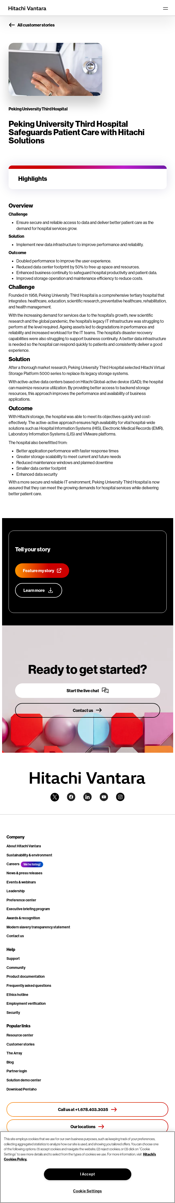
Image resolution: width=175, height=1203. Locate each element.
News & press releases (24, 873)
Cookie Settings (87, 1191)
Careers (13, 864)
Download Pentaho (22, 1089)
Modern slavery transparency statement (38, 927)
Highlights (32, 178)
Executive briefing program (28, 909)
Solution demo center (24, 1080)
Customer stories (21, 1044)
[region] (87, 1167)
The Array (14, 1053)
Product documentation (26, 976)
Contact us (15, 936)
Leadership (16, 891)
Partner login (17, 1071)
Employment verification (26, 1003)
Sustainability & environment (29, 855)
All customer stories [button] (32, 25)
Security (13, 1012)
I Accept (87, 1174)
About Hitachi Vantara (24, 846)
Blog (10, 1062)
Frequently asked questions (29, 985)
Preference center (21, 900)
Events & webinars (21, 882)
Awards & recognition (23, 918)
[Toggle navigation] (165, 8)
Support (13, 958)
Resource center (20, 1035)
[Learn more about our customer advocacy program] (38, 590)
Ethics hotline (17, 994)
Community (16, 967)
